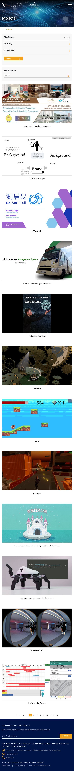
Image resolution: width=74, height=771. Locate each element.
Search (13, 59)
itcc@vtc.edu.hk (12, 754)
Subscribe (66, 736)
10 (47, 715)
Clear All (67, 38)
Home (4, 29)
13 (57, 715)
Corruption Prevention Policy (40, 765)
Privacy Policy (20, 765)
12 (54, 715)
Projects (9, 29)
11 (50, 715)
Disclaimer (6, 765)
